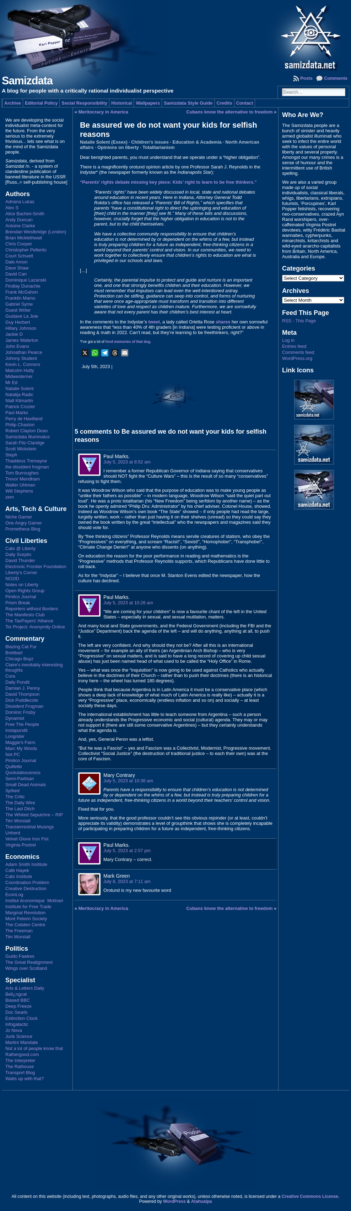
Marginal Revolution (25, 912)
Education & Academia (196, 142)
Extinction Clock (21, 1018)
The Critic (15, 796)
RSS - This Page (299, 320)
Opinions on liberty (118, 147)
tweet (154, 321)
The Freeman (19, 930)
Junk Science (18, 1036)
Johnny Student (21, 358)
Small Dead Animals (25, 784)
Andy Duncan (19, 219)
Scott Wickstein (20, 448)
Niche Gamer (18, 517)
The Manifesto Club (25, 614)
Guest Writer (18, 310)
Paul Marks (16, 412)
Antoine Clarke (20, 225)
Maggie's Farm (20, 742)
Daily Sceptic (18, 554)
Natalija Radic (19, 394)
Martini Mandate (21, 1042)
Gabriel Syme (19, 304)
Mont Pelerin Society (26, 918)
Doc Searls (16, 1012)
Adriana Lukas (19, 201)
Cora (10, 676)
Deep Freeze (18, 1006)
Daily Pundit (17, 682)
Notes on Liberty (21, 584)
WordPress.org (297, 358)
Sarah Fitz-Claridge (24, 442)
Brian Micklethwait (23, 237)
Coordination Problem (27, 882)
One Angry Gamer (23, 523)
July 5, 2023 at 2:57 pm (127, 850)
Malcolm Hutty (19, 370)
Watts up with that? (24, 1078)
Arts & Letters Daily (24, 988)
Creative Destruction (26, 888)
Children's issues (149, 142)
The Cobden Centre (25, 924)
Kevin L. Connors (22, 364)
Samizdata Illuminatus (27, 436)
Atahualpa (201, 1201)
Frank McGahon (21, 292)
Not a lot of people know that (34, 1048)
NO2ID (12, 578)
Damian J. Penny (22, 688)
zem (9, 497)
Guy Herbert (17, 322)
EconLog (14, 894)
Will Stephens (19, 491)
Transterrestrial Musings (29, 826)
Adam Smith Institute (26, 864)
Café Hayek (17, 870)
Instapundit (16, 730)
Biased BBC (17, 1000)
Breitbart (13, 652)
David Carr (16, 274)
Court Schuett (19, 256)
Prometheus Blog (22, 529)
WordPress (174, 1201)
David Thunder (20, 560)
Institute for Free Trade (28, 906)
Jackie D (14, 334)
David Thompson (22, 694)
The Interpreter (20, 1060)
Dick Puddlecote (21, 700)
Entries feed (294, 346)
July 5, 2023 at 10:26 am (128, 602)
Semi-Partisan (19, 778)
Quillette (13, 766)
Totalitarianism (158, 147)
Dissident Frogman (24, 706)
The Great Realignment (29, 962)
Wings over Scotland (26, 968)
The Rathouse (19, 1066)
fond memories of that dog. (128, 342)
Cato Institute (18, 876)
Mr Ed (11, 382)
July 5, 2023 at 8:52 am (127, 462)
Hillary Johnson (21, 328)
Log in (288, 340)
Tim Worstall (17, 820)
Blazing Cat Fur (21, 646)
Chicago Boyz (19, 658)
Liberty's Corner (21, 572)
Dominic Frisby (20, 712)
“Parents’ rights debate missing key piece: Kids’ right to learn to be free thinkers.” (168, 182)
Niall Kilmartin (19, 400)
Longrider (15, 736)
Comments (335, 78)
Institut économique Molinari (34, 900)
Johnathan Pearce (23, 352)
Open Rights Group (24, 590)
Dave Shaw (16, 268)
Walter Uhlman (20, 485)
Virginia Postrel (20, 845)
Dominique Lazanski (25, 280)
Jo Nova (13, 1030)
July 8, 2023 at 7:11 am (127, 881)
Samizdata (27, 80)
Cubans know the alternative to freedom (229, 112)
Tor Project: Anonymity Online (35, 626)
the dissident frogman (27, 467)
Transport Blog (20, 1072)
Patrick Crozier (20, 406)
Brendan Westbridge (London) (35, 231)
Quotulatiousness (22, 772)
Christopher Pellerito (26, 249)
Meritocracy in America (103, 112)
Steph (11, 454)
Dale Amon (16, 262)
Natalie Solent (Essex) (104, 142)
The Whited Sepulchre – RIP (34, 814)
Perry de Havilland (24, 418)
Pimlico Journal (20, 596)
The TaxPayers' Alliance (29, 620)
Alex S (11, 207)
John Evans (17, 346)
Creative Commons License (310, 1196)
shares (223, 321)
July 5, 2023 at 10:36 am (128, 780)
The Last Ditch (20, 808)
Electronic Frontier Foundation (35, 566)
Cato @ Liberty (20, 548)
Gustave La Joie (21, 316)
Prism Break (17, 602)
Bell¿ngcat (16, 994)
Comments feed (298, 352)
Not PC (12, 754)
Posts (306, 78)
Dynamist (14, 718)
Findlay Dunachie (22, 286)
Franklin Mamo (20, 298)
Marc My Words (21, 748)
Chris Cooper (18, 243)
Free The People (22, 724)
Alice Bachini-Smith (24, 213)
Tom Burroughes (22, 473)
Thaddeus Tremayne (26, 460)
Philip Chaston (20, 424)
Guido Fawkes (19, 956)
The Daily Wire (20, 802)
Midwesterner (19, 376)
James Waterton (21, 340)
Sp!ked (12, 790)
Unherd (12, 832)
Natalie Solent (19, 388)
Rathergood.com (22, 1054)
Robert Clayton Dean (26, 430)
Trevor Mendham (22, 479)
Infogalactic (16, 1024)
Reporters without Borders (31, 608)
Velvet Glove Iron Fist (27, 838)
